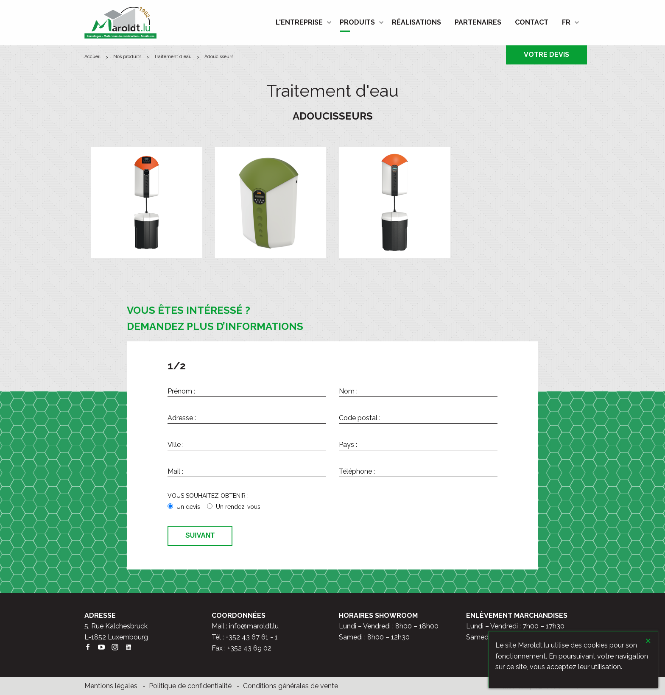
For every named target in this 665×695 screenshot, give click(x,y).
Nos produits (127, 56)
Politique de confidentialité (190, 686)
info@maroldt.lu (254, 626)
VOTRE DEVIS (546, 54)
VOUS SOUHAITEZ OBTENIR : (208, 495)
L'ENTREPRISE (299, 22)
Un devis (188, 506)
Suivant (200, 535)
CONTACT (531, 22)
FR (566, 22)
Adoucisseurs (218, 56)
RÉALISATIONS (416, 22)
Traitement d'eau (173, 56)
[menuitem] (301, 22)
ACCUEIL (92, 56)
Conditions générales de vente (290, 686)
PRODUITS (357, 22)
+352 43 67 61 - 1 (252, 637)
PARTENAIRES (478, 22)
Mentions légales (110, 686)
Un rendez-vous (238, 506)
